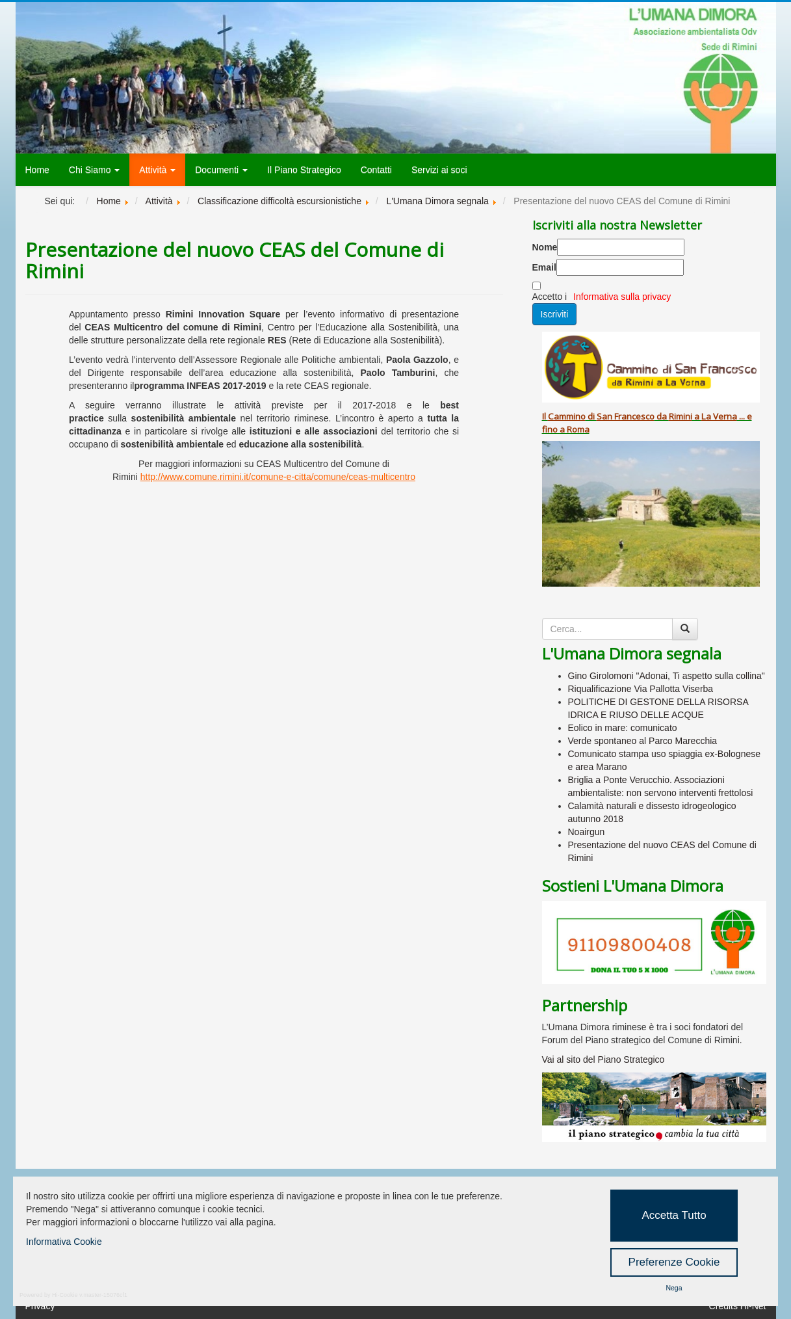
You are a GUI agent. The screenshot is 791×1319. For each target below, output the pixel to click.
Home (37, 170)
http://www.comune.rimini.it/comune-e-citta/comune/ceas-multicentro (277, 477)
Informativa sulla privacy (622, 296)
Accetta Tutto (674, 1215)
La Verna (719, 416)
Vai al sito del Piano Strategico (603, 1059)
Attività (157, 170)
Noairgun (586, 832)
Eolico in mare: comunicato (622, 728)
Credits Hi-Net (737, 1306)
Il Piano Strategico (304, 170)
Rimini (680, 416)
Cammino (567, 416)
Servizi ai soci (439, 170)
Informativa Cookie (64, 1241)
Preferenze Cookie (674, 1262)
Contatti (376, 170)
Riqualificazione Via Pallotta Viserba (641, 689)
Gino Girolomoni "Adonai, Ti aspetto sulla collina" (666, 676)
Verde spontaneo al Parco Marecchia (643, 741)
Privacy (40, 1306)
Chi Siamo (94, 170)
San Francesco (626, 416)
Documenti (221, 170)
